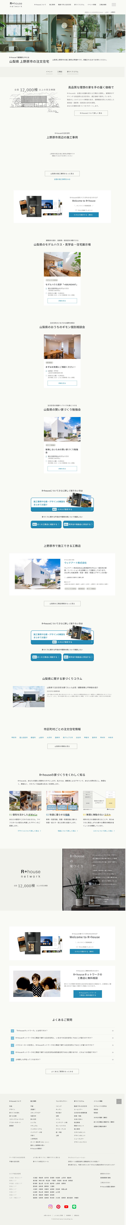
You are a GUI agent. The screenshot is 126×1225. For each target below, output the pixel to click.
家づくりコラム (72, 71)
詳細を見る (62, 301)
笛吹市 (94, 737)
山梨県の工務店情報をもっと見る (62, 603)
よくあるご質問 (58, 1215)
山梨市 (41, 737)
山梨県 (106, 12)
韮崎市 (57, 737)
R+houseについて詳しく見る (91, 113)
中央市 (110, 737)
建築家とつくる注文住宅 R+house (94, 12)
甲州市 (102, 737)
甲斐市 (86, 737)
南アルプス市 (68, 737)
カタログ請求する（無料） (84, 215)
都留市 (33, 737)
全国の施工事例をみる (62, 179)
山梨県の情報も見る (62, 746)
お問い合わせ (47, 1215)
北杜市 (78, 737)
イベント (49, 71)
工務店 (59, 71)
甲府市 (13, 737)
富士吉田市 (23, 737)
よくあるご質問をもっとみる (62, 1071)
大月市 (49, 737)
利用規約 (68, 1215)
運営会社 (76, 1215)
